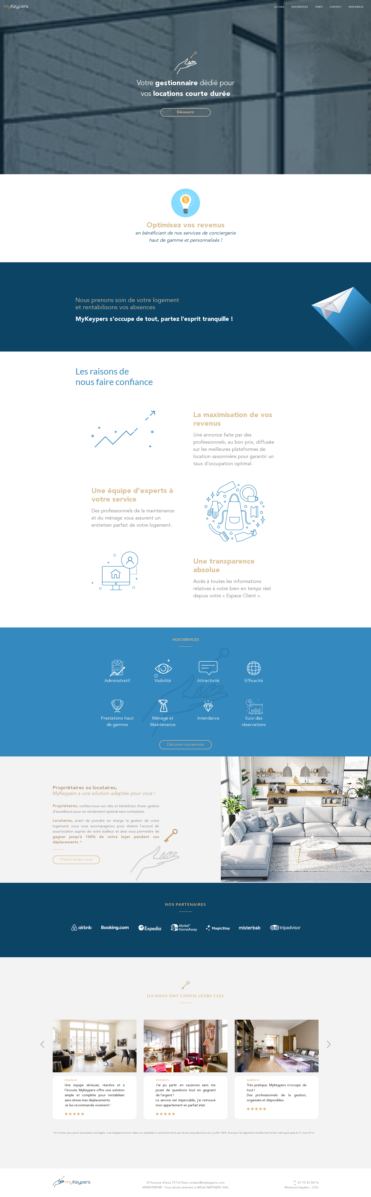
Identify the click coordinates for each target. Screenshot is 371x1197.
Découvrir (185, 112)
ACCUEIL (279, 6)
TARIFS (319, 6)
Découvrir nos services (185, 745)
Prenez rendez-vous (76, 859)
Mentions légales (297, 1187)
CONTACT (335, 6)
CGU (315, 1187)
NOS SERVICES (299, 6)
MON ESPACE (356, 6)
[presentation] (42, 1044)
